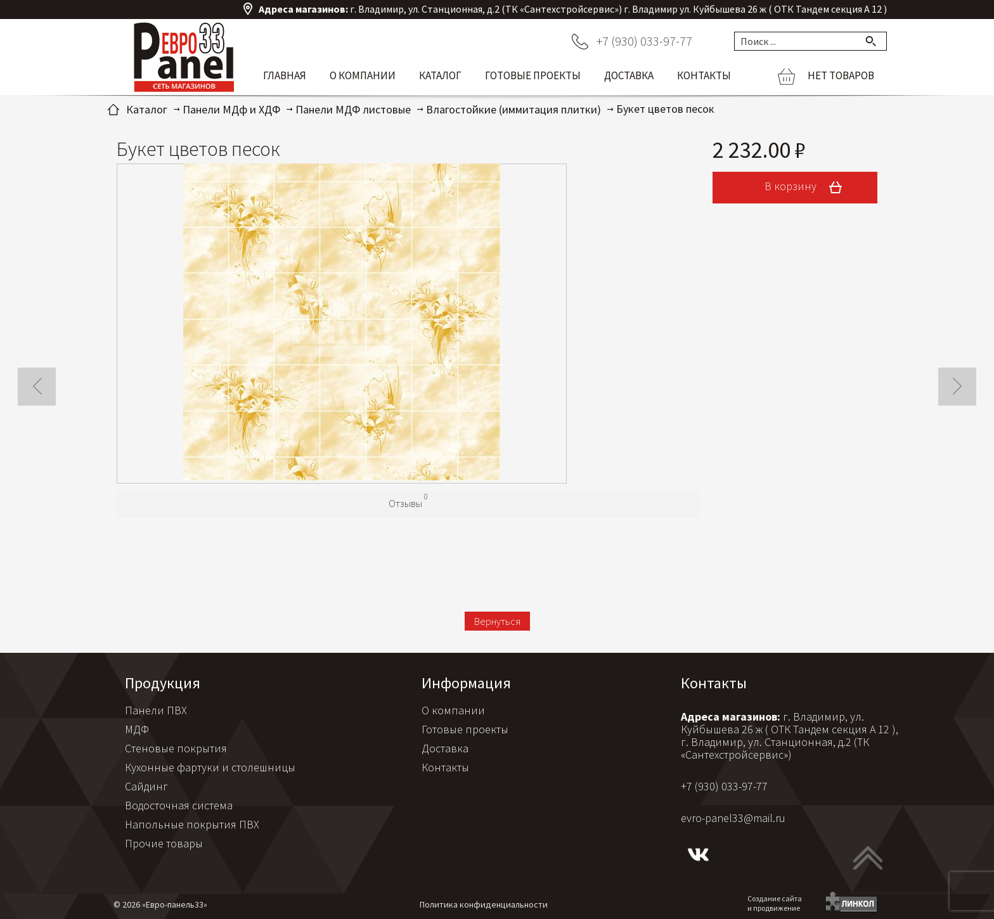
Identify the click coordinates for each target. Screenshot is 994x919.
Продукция (162, 683)
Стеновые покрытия (176, 748)
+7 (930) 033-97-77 (644, 41)
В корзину (808, 187)
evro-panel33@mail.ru (733, 818)
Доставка (629, 75)
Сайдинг (146, 786)
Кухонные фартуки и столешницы (210, 767)
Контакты (704, 75)
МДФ (137, 729)
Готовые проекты (533, 75)
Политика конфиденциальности (484, 904)
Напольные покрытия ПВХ (192, 824)
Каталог (440, 75)
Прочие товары (164, 843)
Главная (284, 75)
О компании (363, 75)
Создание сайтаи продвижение (774, 903)
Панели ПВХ (156, 710)
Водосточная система (179, 805)
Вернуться (497, 621)
